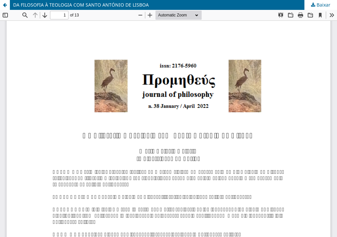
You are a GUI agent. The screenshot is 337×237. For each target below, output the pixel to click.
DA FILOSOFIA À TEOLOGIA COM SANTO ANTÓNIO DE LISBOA (81, 5)
